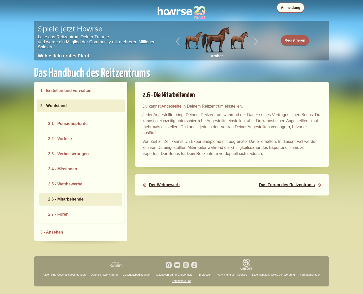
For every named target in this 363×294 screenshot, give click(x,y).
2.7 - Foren (58, 214)
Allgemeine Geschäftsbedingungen (64, 274)
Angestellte (172, 106)
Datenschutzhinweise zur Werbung (273, 274)
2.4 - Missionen (62, 169)
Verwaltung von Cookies (232, 274)
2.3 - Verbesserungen (68, 154)
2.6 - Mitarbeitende (65, 199)
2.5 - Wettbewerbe (65, 184)
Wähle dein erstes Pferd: (64, 55)
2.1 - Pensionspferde (68, 123)
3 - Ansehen (51, 232)
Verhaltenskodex (310, 274)
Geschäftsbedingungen (137, 274)
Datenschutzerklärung (104, 274)
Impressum (205, 274)
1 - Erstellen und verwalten (66, 90)
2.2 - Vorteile (60, 139)
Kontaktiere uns (181, 280)
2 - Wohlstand (53, 106)
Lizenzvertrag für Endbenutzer (174, 274)
